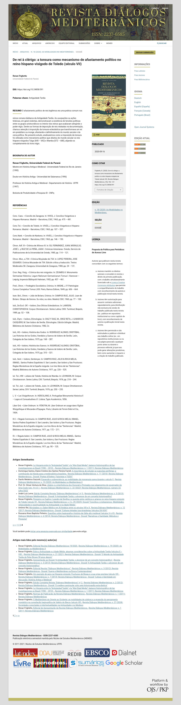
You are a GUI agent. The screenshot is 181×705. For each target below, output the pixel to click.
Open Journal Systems (144, 127)
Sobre (97, 43)
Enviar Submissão (145, 52)
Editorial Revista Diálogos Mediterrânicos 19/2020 (55, 546)
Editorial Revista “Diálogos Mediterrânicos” (52, 568)
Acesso (165, 8)
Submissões (84, 43)
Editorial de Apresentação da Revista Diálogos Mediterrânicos (60, 608)
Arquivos (36, 43)
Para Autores (139, 75)
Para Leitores (139, 71)
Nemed (109, 43)
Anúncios (50, 43)
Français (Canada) (142, 111)
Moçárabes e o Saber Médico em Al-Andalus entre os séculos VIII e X (59, 508)
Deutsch (138, 98)
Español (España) (142, 106)
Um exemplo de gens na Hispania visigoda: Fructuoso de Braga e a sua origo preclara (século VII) (76, 574)
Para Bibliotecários (142, 79)
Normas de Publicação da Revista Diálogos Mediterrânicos (59, 594)
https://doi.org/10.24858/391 (30, 89)
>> (19, 616)
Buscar (161, 43)
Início (15, 43)
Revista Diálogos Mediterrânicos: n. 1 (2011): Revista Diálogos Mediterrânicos (89, 468)
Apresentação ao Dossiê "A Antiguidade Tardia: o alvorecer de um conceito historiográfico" (73, 560)
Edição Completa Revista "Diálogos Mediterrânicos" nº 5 (59, 493)
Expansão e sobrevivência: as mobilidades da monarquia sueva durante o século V (77, 479)
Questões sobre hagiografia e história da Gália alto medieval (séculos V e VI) (81, 513)
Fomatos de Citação (105, 190)
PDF (98, 135)
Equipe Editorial (67, 43)
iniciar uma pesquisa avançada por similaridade (51, 531)
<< (14, 525)
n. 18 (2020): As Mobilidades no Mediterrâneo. (52, 52)
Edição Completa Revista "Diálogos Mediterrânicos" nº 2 (58, 583)
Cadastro (155, 8)
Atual (25, 43)
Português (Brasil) (142, 115)
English (137, 102)
